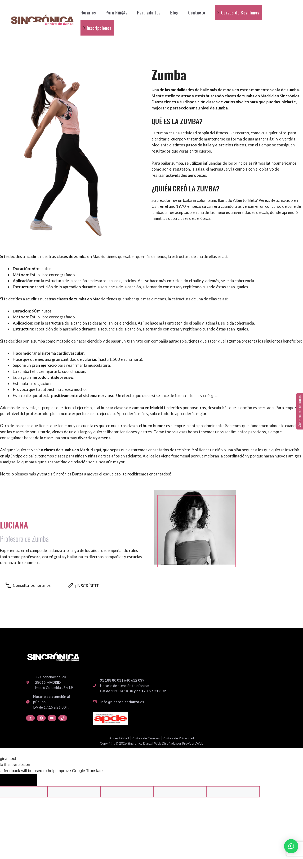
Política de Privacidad (178, 738)
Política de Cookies (146, 738)
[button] (291, 846)
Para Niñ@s (117, 12)
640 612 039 (134, 680)
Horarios (88, 12)
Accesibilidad (119, 738)
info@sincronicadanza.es (122, 701)
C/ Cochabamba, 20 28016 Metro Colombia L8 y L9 (54, 682)
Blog (174, 12)
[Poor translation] (26, 780)
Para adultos (149, 12)
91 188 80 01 (110, 680)
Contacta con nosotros (300, 411)
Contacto (196, 12)
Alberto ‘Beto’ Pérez (251, 200)
